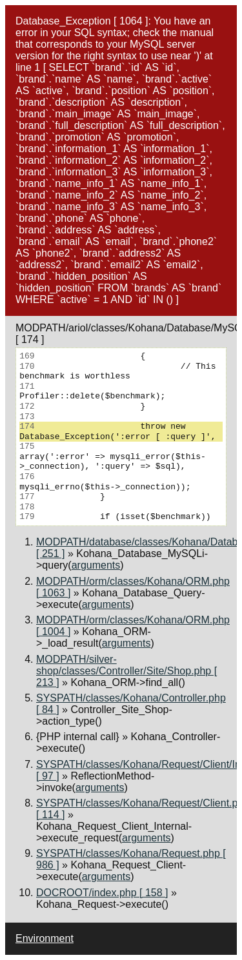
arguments (96, 565)
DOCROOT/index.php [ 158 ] (102, 892)
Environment (44, 938)
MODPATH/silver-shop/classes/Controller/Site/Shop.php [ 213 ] (126, 671)
